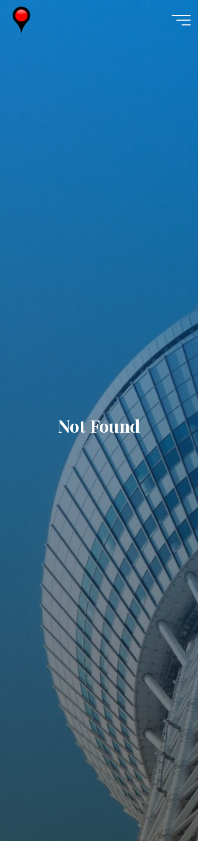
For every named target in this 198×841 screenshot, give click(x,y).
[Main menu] (181, 20)
